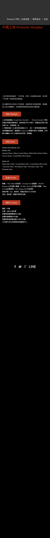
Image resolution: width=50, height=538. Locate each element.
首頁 (46, 19)
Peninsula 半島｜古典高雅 (18, 19)
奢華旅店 (36, 19)
